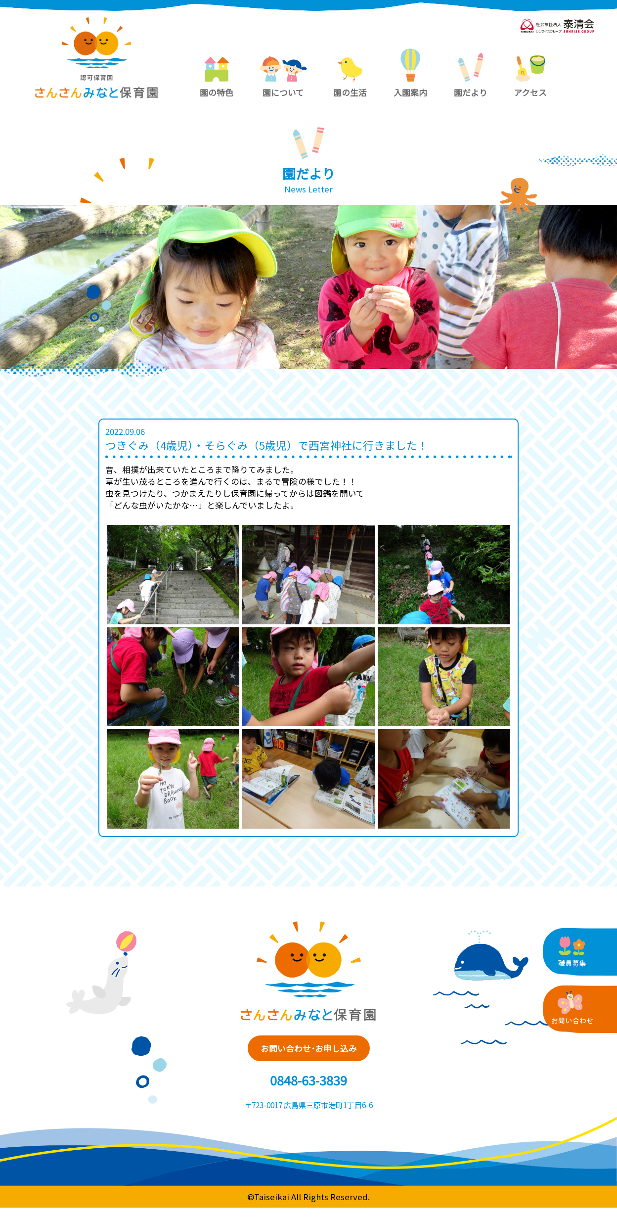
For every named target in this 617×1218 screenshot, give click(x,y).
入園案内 (410, 73)
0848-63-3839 (308, 1090)
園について (283, 77)
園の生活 (350, 77)
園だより (470, 75)
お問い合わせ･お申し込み (309, 1052)
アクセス (530, 76)
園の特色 (216, 77)
